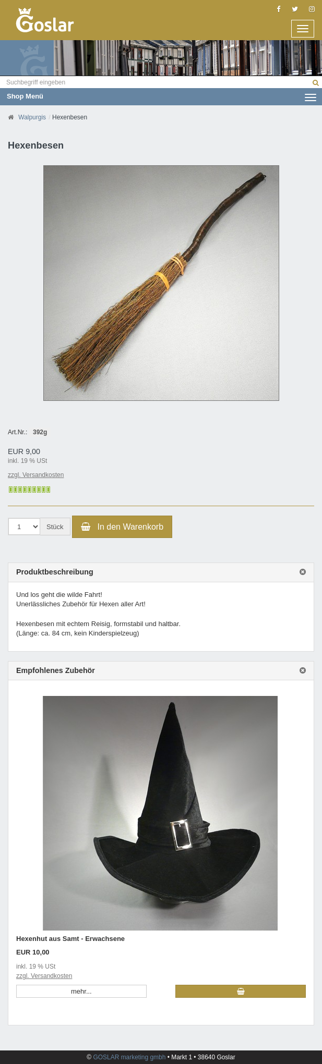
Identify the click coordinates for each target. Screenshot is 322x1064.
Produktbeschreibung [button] (54, 572)
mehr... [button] (81, 991)
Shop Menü (161, 96)
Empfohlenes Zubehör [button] (55, 671)
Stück (55, 527)
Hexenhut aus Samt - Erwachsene (70, 939)
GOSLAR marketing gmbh (130, 1057)
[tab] (161, 572)
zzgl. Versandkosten (36, 475)
